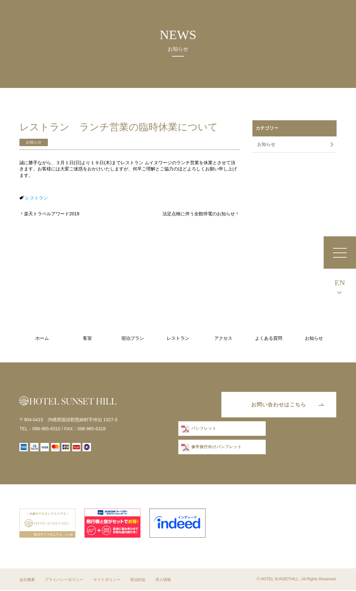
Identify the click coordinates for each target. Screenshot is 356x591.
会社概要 (27, 581)
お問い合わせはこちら (276, 405)
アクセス (223, 338)
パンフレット (202, 429)
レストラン (36, 197)
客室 (87, 338)
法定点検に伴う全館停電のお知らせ (198, 213)
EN (340, 282)
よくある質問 (268, 338)
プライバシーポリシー (64, 581)
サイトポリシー (106, 581)
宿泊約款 (138, 581)
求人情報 (163, 581)
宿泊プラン (132, 338)
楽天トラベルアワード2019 (51, 213)
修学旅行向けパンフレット (215, 448)
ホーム (42, 338)
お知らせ (33, 142)
